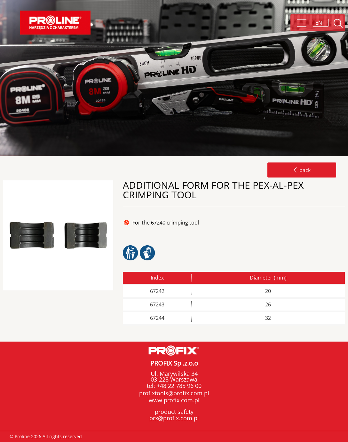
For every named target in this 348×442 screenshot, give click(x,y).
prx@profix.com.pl (174, 418)
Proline (55, 23)
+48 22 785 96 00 (178, 386)
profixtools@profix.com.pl (174, 393)
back (302, 170)
